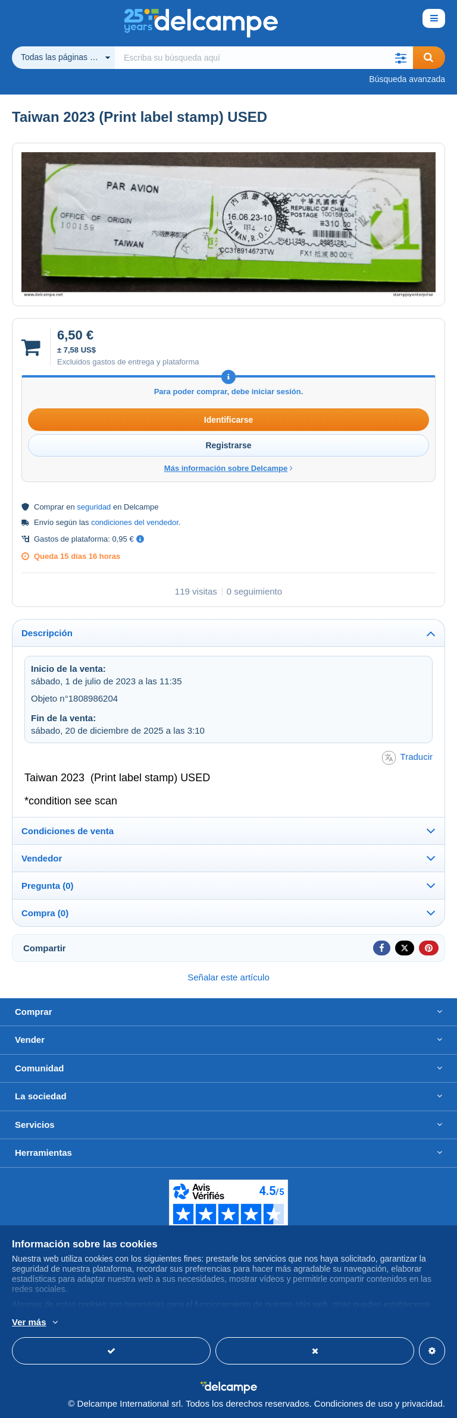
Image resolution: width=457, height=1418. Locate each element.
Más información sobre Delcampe (228, 468)
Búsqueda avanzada (407, 79)
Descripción (47, 633)
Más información (136, 1323)
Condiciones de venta (67, 831)
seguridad (94, 506)
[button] (401, 57)
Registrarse (228, 445)
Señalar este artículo (228, 977)
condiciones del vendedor (135, 522)
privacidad (422, 1403)
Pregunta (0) (47, 886)
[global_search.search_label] (264, 57)
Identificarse (228, 420)
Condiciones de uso (353, 1403)
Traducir (407, 758)
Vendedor (41, 858)
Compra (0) (44, 913)
